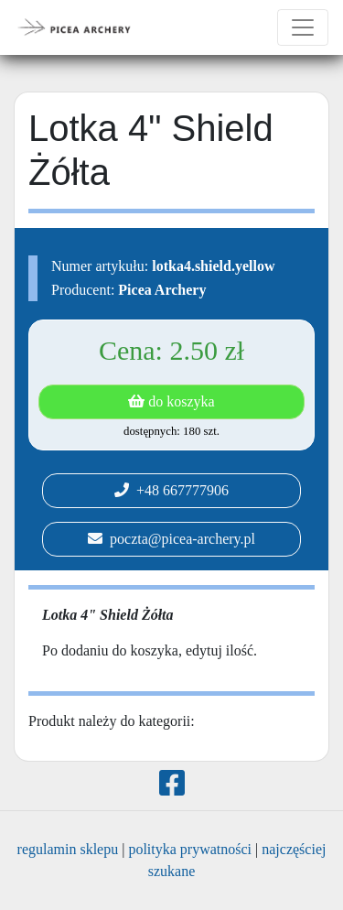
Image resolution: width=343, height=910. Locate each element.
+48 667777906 (171, 490)
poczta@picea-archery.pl (171, 539)
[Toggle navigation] (302, 27)
